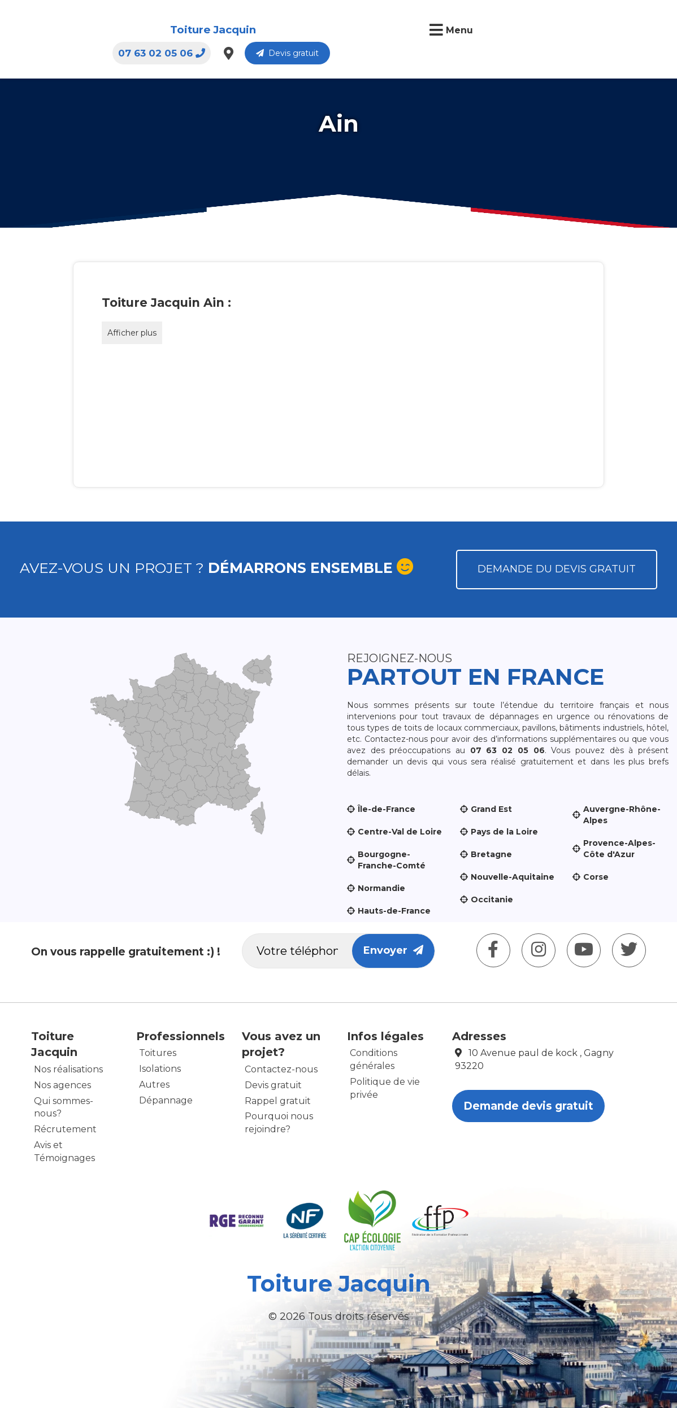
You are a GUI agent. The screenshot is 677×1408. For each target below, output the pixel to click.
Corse (596, 877)
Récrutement (65, 1129)
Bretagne (491, 854)
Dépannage (166, 1100)
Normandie (381, 888)
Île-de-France (386, 809)
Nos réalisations (68, 1069)
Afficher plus (132, 333)
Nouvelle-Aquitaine (512, 877)
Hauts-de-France (394, 911)
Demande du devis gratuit (557, 569)
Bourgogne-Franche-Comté (392, 860)
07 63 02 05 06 (486, 31)
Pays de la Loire (504, 832)
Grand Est (491, 809)
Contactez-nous (281, 1069)
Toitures (157, 1053)
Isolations (160, 1068)
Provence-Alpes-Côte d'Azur (619, 848)
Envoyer (393, 950)
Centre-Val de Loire (400, 832)
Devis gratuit (611, 31)
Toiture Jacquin (95, 30)
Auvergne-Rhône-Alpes (622, 814)
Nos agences (62, 1085)
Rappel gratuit (278, 1101)
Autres (154, 1084)
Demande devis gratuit (528, 1106)
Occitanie (492, 899)
